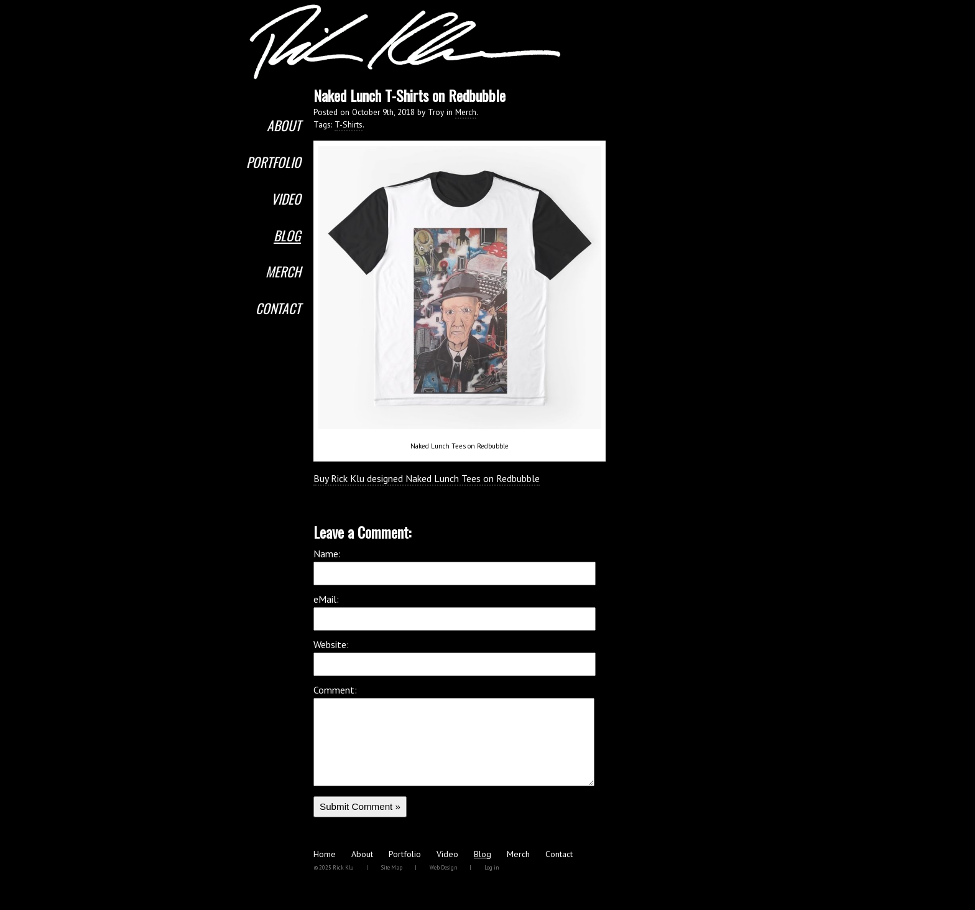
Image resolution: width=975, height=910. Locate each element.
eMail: (326, 599)
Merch (283, 271)
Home (324, 872)
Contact (278, 308)
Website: (331, 644)
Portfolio (273, 162)
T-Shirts (349, 124)
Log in (491, 886)
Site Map (391, 886)
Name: (327, 553)
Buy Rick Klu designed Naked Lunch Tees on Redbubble (426, 478)
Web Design (443, 886)
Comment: (335, 690)
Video (286, 198)
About (284, 125)
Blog (287, 235)
